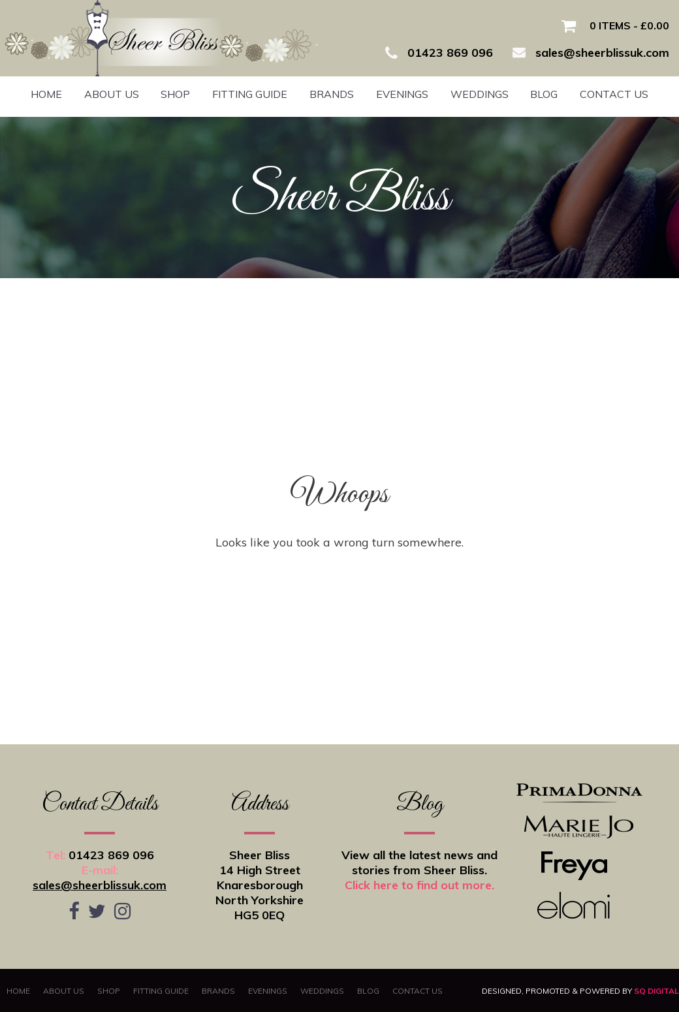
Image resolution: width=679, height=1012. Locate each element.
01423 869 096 (111, 854)
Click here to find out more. (419, 885)
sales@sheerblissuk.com (99, 885)
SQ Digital (656, 991)
